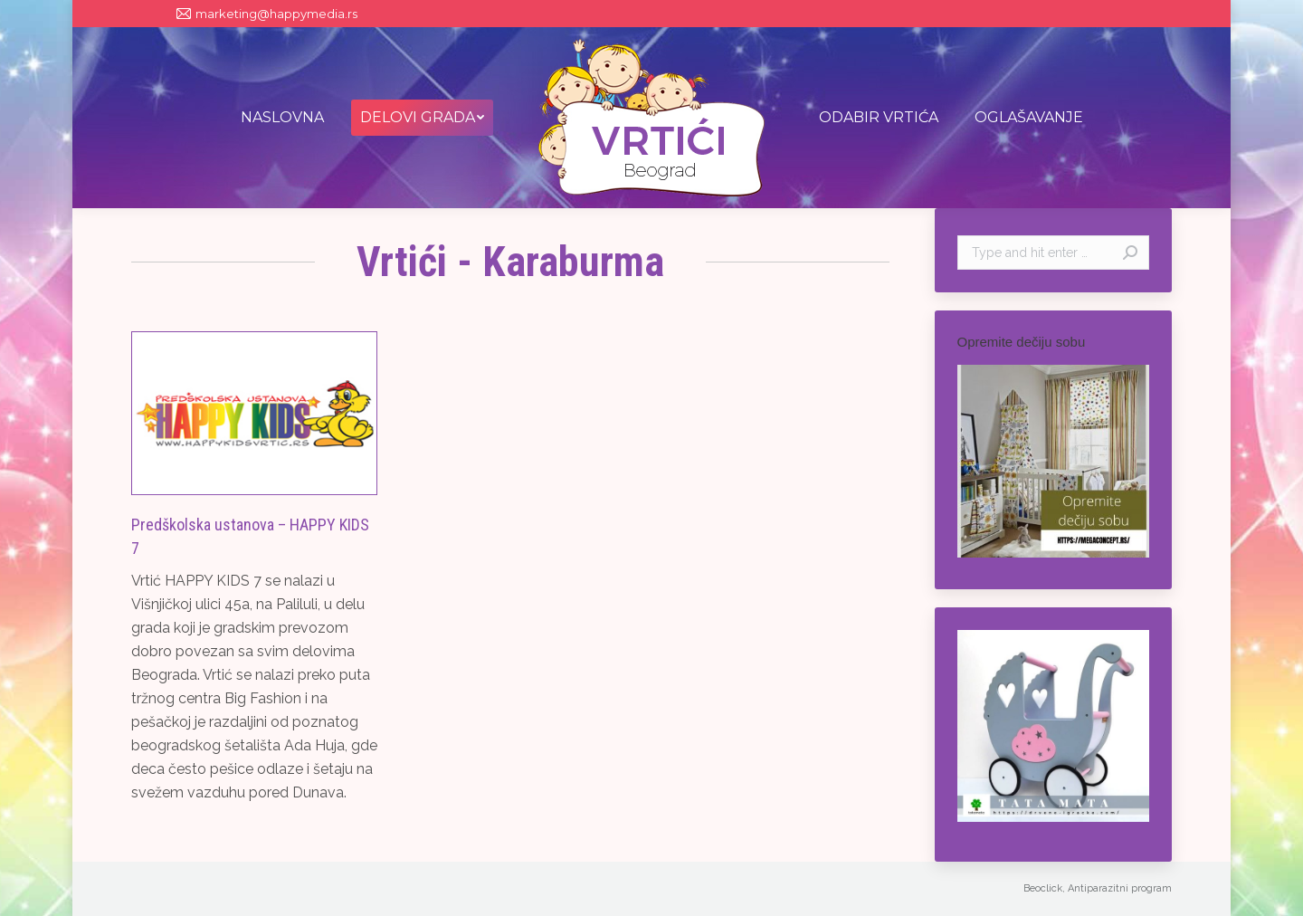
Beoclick (1042, 888)
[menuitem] (282, 118)
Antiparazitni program (1120, 888)
